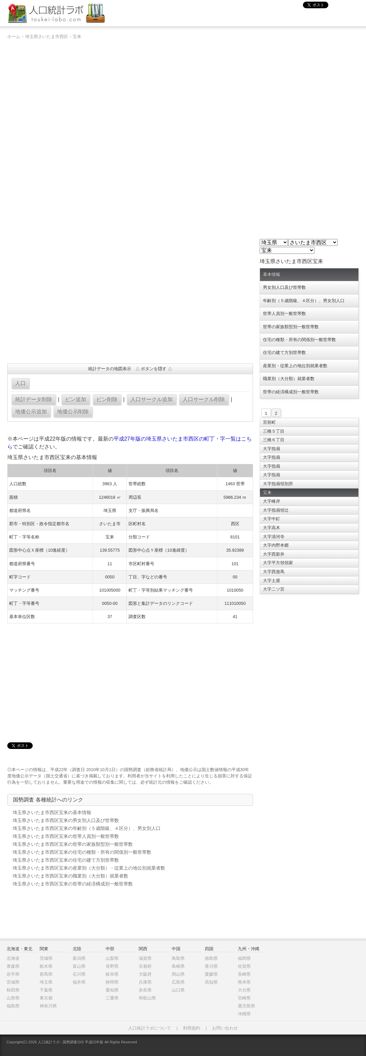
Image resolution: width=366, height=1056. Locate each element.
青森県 (13, 966)
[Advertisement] (130, 310)
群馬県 (46, 974)
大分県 (244, 990)
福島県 (13, 1005)
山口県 (178, 990)
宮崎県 (244, 998)
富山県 (79, 966)
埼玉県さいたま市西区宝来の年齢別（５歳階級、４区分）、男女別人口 (87, 828)
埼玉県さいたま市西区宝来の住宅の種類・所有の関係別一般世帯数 (82, 852)
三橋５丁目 (273, 431)
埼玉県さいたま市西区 (46, 36)
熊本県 (244, 982)
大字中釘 (271, 518)
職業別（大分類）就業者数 (288, 378)
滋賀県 (145, 958)
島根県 (178, 966)
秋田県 (13, 990)
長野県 (112, 966)
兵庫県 (145, 982)
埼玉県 (46, 982)
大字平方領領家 (278, 562)
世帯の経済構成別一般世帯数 (291, 391)
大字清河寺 (273, 536)
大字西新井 (273, 554)
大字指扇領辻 (276, 510)
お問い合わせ (225, 1028)
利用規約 (191, 1028)
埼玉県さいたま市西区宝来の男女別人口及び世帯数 (66, 820)
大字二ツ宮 (273, 589)
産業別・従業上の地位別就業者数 (295, 365)
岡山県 (178, 974)
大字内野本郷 (276, 545)
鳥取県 (178, 958)
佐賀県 (244, 966)
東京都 (46, 998)
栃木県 (46, 966)
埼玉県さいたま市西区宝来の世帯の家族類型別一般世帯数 (73, 844)
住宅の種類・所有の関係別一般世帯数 (299, 339)
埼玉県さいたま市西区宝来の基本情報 (52, 812)
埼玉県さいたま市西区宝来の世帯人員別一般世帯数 (66, 836)
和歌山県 (147, 998)
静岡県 (112, 982)
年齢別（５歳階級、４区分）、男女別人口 (304, 300)
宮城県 (13, 982)
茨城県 (46, 958)
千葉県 (46, 990)
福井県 (79, 982)
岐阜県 (112, 974)
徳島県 (211, 958)
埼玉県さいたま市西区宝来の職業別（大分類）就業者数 (70, 876)
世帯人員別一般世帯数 (284, 313)
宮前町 (269, 422)
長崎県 (244, 974)
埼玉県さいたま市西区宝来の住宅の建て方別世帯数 (66, 860)
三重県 (112, 998)
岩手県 (13, 974)
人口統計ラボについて (149, 1028)
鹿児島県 (246, 1005)
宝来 (77, 36)
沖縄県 (244, 1013)
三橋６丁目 (273, 439)
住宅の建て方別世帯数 (284, 352)
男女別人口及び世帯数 (284, 287)
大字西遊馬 (273, 571)
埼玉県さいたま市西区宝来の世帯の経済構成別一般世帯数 (73, 883)
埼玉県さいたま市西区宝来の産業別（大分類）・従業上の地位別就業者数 (89, 868)
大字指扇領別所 (278, 483)
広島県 (178, 982)
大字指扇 (271, 448)
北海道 (13, 958)
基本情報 (271, 274)
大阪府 (145, 974)
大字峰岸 (271, 501)
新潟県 (79, 958)
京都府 (145, 966)
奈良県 (145, 990)
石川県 (79, 974)
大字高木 (271, 527)
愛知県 (112, 990)
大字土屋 (271, 580)
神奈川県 (48, 1005)
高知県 (211, 982)
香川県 (211, 966)
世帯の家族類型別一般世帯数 (291, 326)
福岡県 (244, 958)
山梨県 (112, 958)
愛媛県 (211, 974)
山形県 (13, 998)
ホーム (13, 36)
